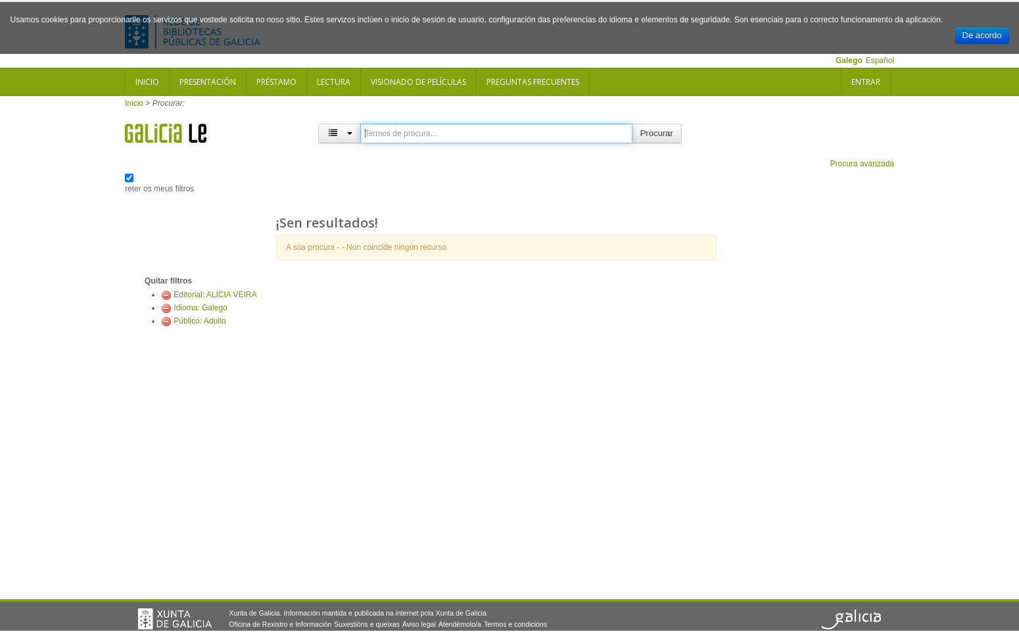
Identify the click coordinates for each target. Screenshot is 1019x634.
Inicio (147, 81)
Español (880, 60)
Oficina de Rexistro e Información (280, 624)
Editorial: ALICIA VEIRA (215, 294)
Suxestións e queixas (367, 624)
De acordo (982, 35)
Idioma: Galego (200, 307)
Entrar (865, 81)
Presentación (207, 81)
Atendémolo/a (459, 624)
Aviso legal (419, 624)
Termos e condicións (515, 624)
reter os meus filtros (159, 188)
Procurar (656, 133)
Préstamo (276, 81)
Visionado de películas (418, 81)
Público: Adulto (199, 321)
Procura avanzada (862, 163)
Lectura (333, 81)
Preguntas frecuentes (532, 81)
